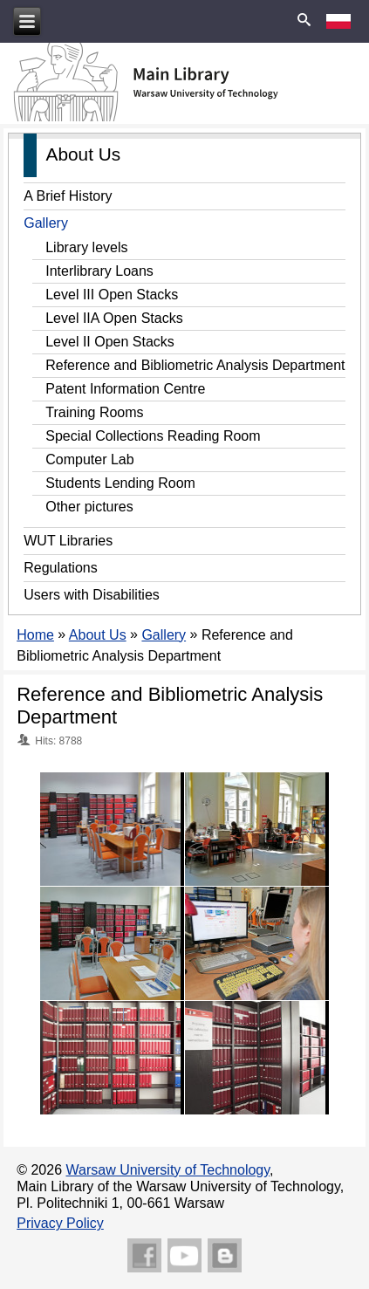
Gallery (46, 223)
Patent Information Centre (125, 388)
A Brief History (68, 196)
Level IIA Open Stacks (113, 318)
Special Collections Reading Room (152, 436)
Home (35, 634)
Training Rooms (94, 412)
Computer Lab (89, 459)
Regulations (61, 567)
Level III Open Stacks (111, 294)
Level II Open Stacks (109, 341)
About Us (97, 634)
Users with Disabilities (92, 594)
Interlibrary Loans (99, 271)
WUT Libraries (68, 540)
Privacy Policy (60, 1223)
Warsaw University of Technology (168, 1169)
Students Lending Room (120, 483)
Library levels (86, 247)
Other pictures (89, 506)
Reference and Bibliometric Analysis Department (195, 365)
